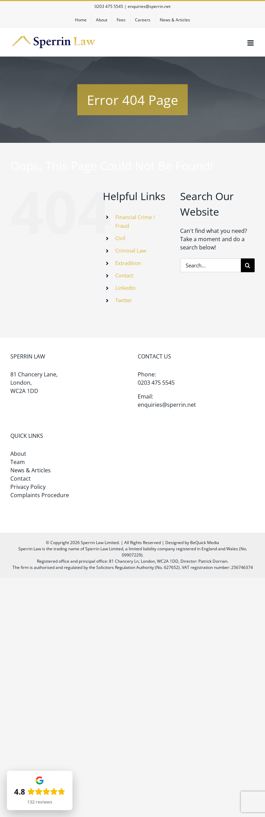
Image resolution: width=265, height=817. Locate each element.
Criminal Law (130, 250)
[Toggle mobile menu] (251, 43)
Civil (120, 238)
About (18, 453)
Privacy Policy (28, 487)
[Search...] (210, 265)
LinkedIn (125, 287)
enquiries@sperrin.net (149, 6)
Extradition (128, 262)
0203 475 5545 (109, 6)
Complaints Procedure (39, 495)
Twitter (123, 300)
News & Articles (30, 470)
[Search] (248, 265)
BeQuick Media (204, 542)
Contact (124, 275)
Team (17, 462)
